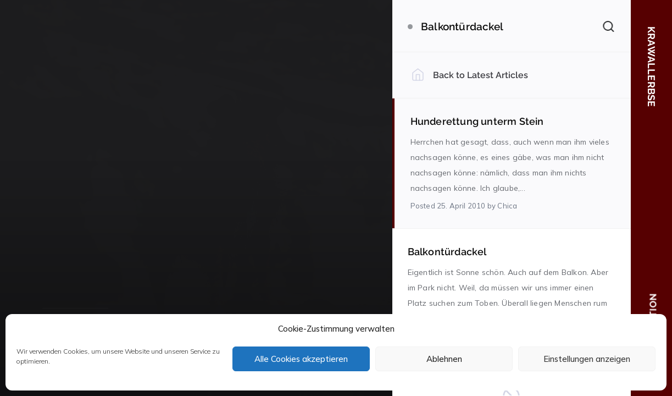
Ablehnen (444, 359)
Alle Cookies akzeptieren (301, 359)
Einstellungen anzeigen (586, 359)
